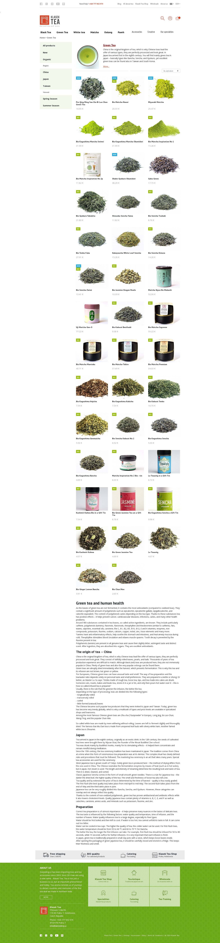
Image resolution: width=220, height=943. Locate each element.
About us (164, 4)
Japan (46, 79)
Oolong (126, 935)
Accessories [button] (137, 32)
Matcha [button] (94, 32)
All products (49, 45)
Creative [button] (151, 32)
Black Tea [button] (46, 32)
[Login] (170, 18)
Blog (119, 4)
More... (106, 66)
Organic (47, 59)
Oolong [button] (108, 32)
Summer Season (51, 105)
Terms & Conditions (155, 935)
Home (42, 37)
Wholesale (154, 4)
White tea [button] (79, 32)
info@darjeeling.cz (58, 925)
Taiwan (46, 86)
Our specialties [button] (167, 32)
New (45, 52)
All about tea (128, 4)
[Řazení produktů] (171, 71)
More (46, 897)
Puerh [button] (121, 32)
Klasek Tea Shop (141, 4)
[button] (172, 4)
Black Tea (108, 935)
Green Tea (117, 935)
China (46, 72)
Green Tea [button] (62, 32)
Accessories (135, 935)
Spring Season (50, 98)
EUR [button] (177, 4)
